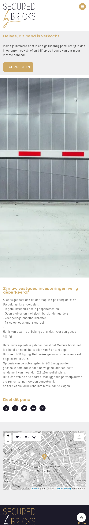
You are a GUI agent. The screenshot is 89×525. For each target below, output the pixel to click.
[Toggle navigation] (82, 6)
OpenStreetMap (63, 488)
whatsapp (6, 408)
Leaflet (36, 488)
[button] (18, 437)
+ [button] (8, 436)
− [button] (8, 442)
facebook (15, 408)
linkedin (33, 408)
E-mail (42, 408)
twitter (24, 408)
